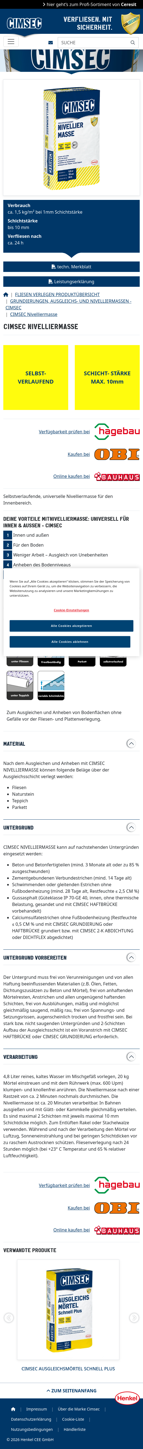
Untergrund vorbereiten (35, 957)
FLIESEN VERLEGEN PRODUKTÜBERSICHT (57, 294)
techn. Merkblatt (71, 266)
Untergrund (18, 827)
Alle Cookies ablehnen (69, 642)
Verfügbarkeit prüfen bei (64, 432)
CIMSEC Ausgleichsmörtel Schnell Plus (68, 1369)
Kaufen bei (79, 454)
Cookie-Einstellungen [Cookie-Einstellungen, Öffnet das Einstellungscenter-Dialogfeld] (71, 610)
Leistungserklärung (71, 281)
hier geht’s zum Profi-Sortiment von (90, 4)
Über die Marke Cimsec (79, 1409)
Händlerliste (75, 1429)
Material (14, 743)
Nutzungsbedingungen (32, 1429)
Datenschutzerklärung (31, 1419)
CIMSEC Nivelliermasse (33, 314)
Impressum (36, 1409)
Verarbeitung (20, 1056)
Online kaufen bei (71, 476)
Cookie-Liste (73, 1419)
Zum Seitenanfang (73, 1391)
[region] (71, 612)
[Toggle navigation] (11, 41)
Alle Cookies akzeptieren (71, 626)
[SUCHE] (93, 42)
